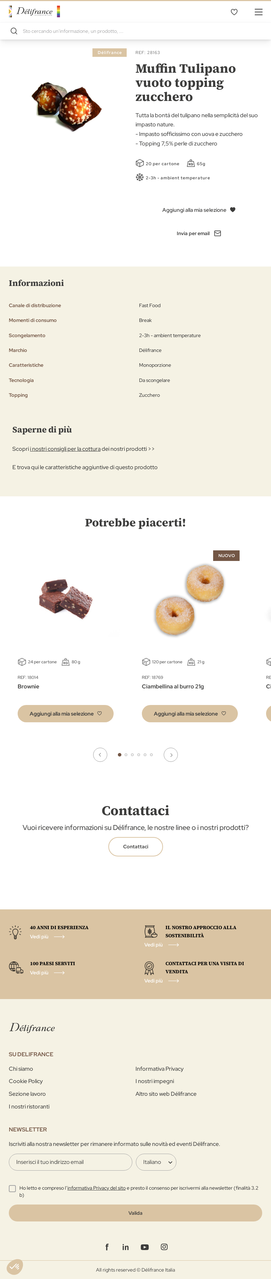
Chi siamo (21, 1068)
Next (171, 755)
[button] (66, 713)
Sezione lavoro (27, 1094)
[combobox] (135, 31)
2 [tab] (126, 754)
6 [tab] (151, 754)
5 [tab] (145, 754)
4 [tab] (138, 754)
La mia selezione (234, 12)
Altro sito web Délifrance (166, 1094)
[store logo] (34, 11)
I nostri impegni (155, 1081)
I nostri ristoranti (29, 1106)
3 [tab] (132, 754)
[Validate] (135, 1213)
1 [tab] (119, 754)
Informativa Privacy (159, 1068)
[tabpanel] (190, 638)
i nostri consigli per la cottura (65, 449)
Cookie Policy (26, 1081)
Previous (100, 755)
